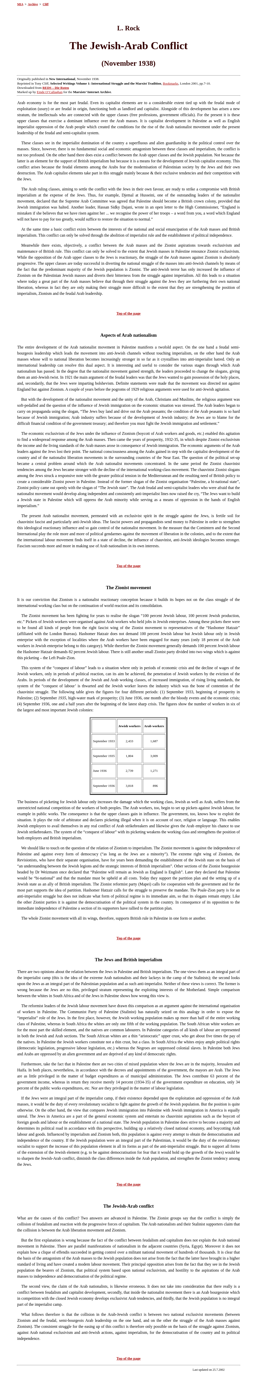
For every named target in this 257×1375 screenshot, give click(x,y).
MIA (20, 4)
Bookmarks (170, 83)
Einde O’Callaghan (50, 92)
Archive (33, 4)
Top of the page (128, 313)
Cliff (45, 4)
